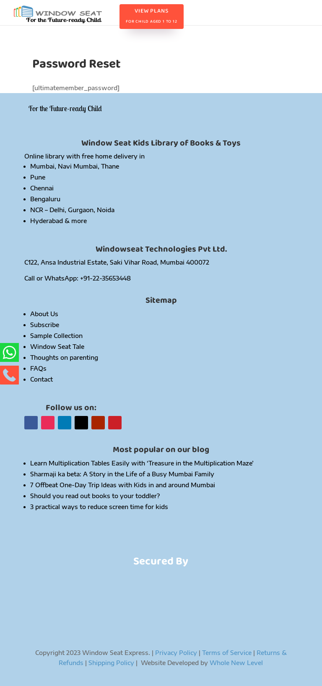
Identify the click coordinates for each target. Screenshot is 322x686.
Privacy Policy (176, 652)
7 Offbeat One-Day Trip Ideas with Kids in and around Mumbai (122, 485)
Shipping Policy (112, 662)
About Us (44, 313)
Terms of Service (227, 652)
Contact (41, 379)
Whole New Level (236, 662)
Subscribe (44, 324)
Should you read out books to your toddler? (95, 495)
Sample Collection (56, 335)
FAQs (38, 368)
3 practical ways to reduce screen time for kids (99, 506)
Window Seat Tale (57, 346)
